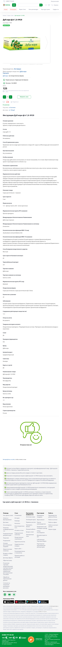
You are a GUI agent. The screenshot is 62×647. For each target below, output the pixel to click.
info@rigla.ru (50, 644)
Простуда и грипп (45, 9)
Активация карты (31, 519)
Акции (5, 9)
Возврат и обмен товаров (8, 554)
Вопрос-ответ (30, 532)
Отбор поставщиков (40, 531)
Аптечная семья (30, 517)
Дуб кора (5, 76)
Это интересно (7, 525)
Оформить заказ (24, 97)
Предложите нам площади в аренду (42, 527)
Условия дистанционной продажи (7, 545)
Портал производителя (41, 523)
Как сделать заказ (8, 515)
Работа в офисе (52, 522)
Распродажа (13, 9)
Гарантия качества (20, 541)
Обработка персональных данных (7, 579)
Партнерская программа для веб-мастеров (41, 545)
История (17, 518)
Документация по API (42, 536)
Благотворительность (19, 527)
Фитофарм (17, 69)
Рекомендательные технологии (20, 552)
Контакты (17, 523)
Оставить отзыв (19, 530)
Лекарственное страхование (19, 538)
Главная (5, 15)
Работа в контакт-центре (53, 525)
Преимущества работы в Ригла (52, 516)
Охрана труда (52, 529)
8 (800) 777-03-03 (42, 611)
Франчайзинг (40, 519)
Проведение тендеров (40, 516)
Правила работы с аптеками (20, 556)
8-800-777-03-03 (8, 635)
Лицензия (6, 538)
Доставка (5, 522)
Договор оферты (8, 558)
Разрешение (6, 540)
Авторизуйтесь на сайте (9, 459)
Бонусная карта (55, 1)
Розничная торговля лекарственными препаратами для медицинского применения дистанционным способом (8, 569)
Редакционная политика (19, 534)
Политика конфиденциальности (8, 529)
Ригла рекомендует (33, 9)
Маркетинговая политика (7, 550)
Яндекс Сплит (22, 9)
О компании (18, 515)
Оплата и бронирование (7, 519)
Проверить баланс (29, 525)
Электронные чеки (30, 535)
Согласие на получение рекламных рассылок (6, 586)
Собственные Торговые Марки (41, 540)
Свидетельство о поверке (19, 545)
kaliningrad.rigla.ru (54, 606)
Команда (17, 520)
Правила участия (31, 522)
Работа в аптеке (52, 519)
